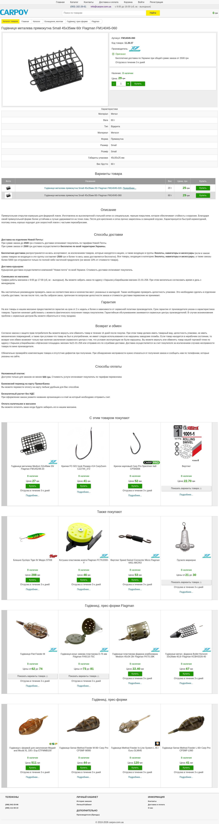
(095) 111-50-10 (11, 808)
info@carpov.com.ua (101, 6)
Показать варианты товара (186, 488)
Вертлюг (186, 466)
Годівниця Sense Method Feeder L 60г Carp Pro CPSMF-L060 (186, 749)
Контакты (88, 2)
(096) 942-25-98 (11, 805)
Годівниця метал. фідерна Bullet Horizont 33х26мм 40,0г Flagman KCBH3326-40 (186, 655)
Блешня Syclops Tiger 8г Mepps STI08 (32, 560)
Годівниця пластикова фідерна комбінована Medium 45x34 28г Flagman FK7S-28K (135, 655)
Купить (138, 83)
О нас (150, 808)
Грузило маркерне (186, 560)
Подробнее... (32, 495)
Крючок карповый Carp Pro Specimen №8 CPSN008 (135, 467)
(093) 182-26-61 (78, 6)
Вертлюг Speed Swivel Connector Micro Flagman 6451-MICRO (135, 561)
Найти (153, 13)
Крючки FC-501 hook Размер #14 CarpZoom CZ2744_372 (83, 467)
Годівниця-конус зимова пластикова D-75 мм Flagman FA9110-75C (84, 655)
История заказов (84, 801)
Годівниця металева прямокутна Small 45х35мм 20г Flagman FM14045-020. (90, 188)
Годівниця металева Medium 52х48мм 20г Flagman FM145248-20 (32, 467)
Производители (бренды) (88, 815)
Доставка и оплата (108, 2)
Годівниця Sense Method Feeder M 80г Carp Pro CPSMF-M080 (83, 749)
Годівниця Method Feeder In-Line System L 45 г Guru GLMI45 (135, 749)
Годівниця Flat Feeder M (32, 654)
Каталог (74, 2)
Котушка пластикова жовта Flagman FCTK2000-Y (83, 561)
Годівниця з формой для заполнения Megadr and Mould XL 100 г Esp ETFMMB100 (32, 749)
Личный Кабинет (84, 805)
